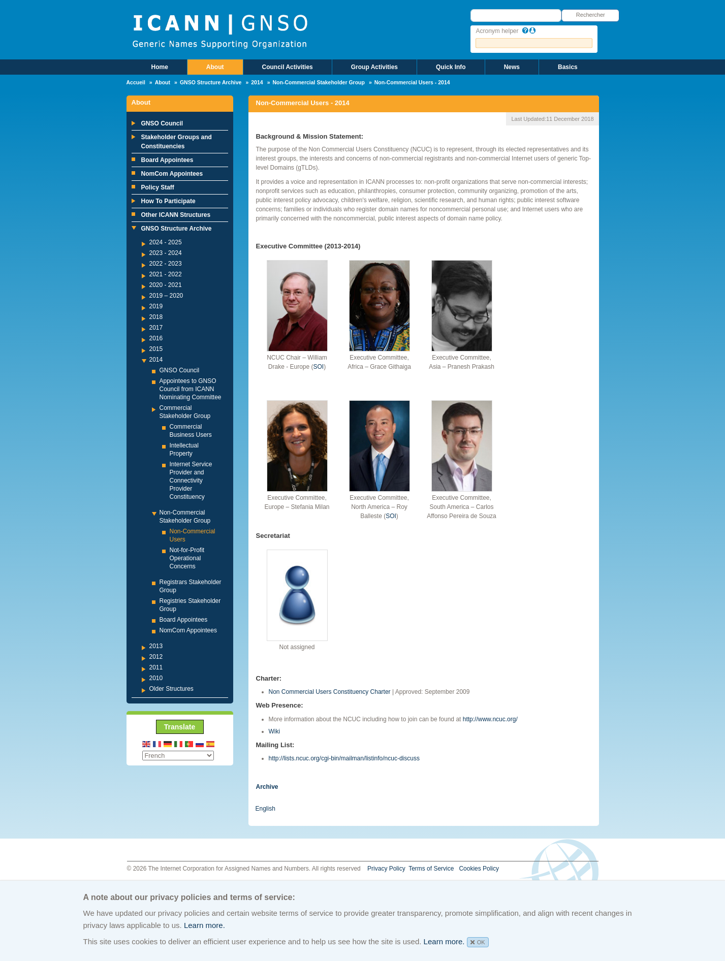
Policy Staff (157, 187)
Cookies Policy (479, 868)
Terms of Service (431, 868)
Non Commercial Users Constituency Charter (330, 691)
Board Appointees (167, 160)
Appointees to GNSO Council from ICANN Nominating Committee (191, 389)
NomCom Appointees (172, 173)
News (512, 67)
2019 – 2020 (166, 295)
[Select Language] (178, 755)
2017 (156, 327)
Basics (568, 67)
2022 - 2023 (165, 263)
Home (159, 67)
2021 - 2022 (165, 274)
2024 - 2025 (165, 242)
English (265, 808)
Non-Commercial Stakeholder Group (318, 82)
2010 (156, 678)
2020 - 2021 (165, 285)
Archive (267, 786)
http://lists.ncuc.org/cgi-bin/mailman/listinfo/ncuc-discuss (344, 758)
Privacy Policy (386, 868)
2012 (156, 656)
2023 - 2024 (165, 253)
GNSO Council (162, 123)
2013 (156, 646)
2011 (156, 667)
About (215, 67)
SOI (318, 366)
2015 (156, 349)
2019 (156, 306)
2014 (257, 82)
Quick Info (451, 67)
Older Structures (171, 688)
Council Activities (287, 67)
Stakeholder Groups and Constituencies (176, 142)
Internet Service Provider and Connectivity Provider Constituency (191, 480)
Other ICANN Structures (176, 214)
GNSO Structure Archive (211, 82)
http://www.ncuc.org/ (490, 719)
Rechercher (590, 15)
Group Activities (374, 67)
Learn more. (204, 925)
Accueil (136, 82)
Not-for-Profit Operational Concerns (187, 558)
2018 (156, 317)
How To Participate (168, 201)
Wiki (274, 731)
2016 (156, 338)
